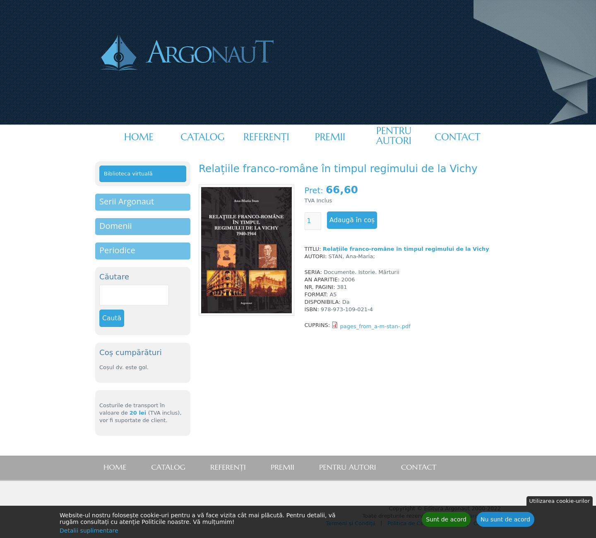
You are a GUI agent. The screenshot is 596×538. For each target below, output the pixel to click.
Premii (330, 137)
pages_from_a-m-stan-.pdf (375, 326)
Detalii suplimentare (89, 532)
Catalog (202, 137)
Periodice (117, 250)
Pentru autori (393, 136)
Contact (457, 137)
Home (139, 137)
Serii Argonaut (126, 201)
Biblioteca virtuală (128, 174)
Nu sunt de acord (505, 521)
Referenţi (266, 137)
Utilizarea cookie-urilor (559, 503)
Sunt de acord (446, 521)
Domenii (115, 225)
